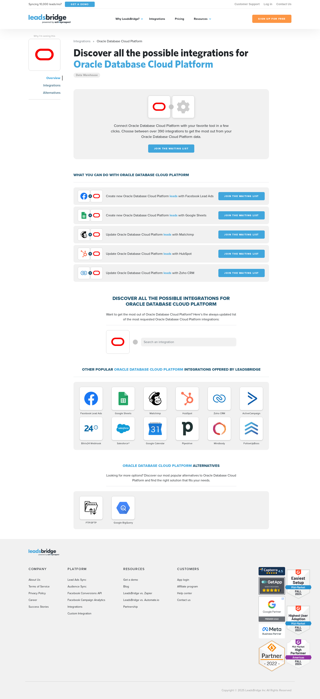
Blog (126, 586)
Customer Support (247, 4)
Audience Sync (77, 586)
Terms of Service (39, 586)
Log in (268, 4)
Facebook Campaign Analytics (86, 600)
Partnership (130, 607)
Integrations (157, 19)
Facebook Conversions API (85, 593)
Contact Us (283, 4)
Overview (53, 78)
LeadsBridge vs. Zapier (137, 593)
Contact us (184, 600)
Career (33, 600)
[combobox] (189, 342)
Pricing (179, 19)
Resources (201, 19)
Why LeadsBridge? (127, 19)
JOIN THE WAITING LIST (171, 148)
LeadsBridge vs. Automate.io (141, 600)
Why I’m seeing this (44, 36)
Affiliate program (187, 586)
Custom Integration (79, 613)
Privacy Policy (37, 593)
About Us (34, 580)
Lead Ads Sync (77, 580)
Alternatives (51, 92)
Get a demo (130, 580)
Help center (184, 593)
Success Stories (39, 607)
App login (183, 580)
